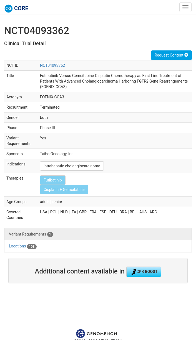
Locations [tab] (23, 246)
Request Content (171, 55)
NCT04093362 (52, 65)
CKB (144, 272)
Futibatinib (53, 180)
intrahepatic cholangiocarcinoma (72, 166)
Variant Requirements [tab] (31, 234)
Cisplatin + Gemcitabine (64, 189)
